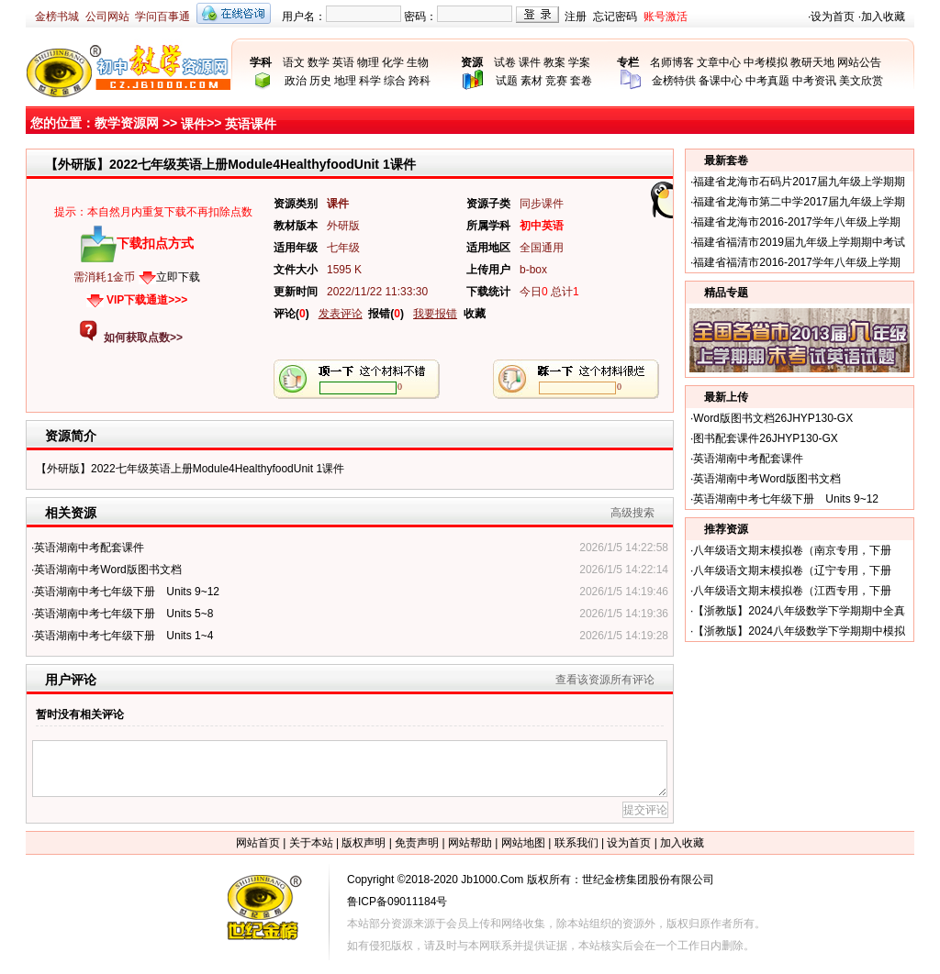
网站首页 (258, 842)
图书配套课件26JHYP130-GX (765, 438)
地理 (345, 80)
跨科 (419, 80)
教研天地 (812, 62)
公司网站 (107, 16)
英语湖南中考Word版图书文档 (107, 569)
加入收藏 (883, 16)
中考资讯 (814, 80)
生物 (418, 62)
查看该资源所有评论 (605, 679)
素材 (531, 80)
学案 (579, 62)
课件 (530, 62)
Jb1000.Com (492, 879)
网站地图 (523, 842)
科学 (370, 80)
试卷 (505, 62)
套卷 (581, 80)
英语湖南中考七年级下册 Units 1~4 (123, 635)
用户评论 (70, 679)
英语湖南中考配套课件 (89, 547)
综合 (395, 80)
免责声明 (417, 842)
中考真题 (767, 80)
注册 (576, 16)
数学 (319, 62)
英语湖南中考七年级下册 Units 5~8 (123, 613)
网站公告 (859, 62)
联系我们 (576, 842)
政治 (296, 80)
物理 (368, 62)
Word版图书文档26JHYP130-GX (773, 418)
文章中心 (719, 62)
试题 (507, 80)
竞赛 (556, 80)
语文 (294, 62)
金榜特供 (674, 80)
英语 (343, 62)
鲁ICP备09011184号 (397, 901)
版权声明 (363, 842)
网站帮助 (470, 842)
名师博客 (672, 62)
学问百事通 (162, 16)
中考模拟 (766, 62)
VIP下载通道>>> (146, 299)
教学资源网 (127, 123)
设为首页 (833, 16)
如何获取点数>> (143, 337)
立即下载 (178, 277)
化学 (393, 62)
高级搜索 (632, 512)
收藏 (475, 313)
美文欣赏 (861, 80)
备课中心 (721, 80)
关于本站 (311, 842)
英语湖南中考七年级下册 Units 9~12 (126, 591)
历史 (320, 80)
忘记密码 (615, 16)
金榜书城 (57, 16)
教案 (554, 62)
